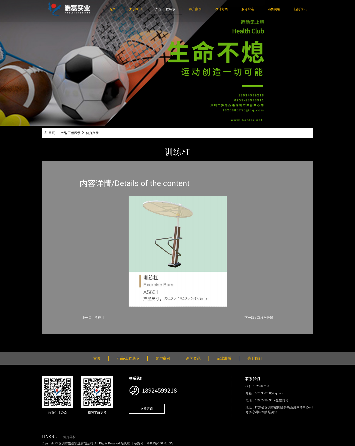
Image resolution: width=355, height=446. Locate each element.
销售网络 (274, 9)
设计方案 (221, 9)
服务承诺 (247, 9)
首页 (112, 9)
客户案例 (195, 9)
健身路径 (92, 133)
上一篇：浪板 (91, 317)
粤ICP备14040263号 (160, 443)
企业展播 (224, 358)
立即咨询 (146, 408)
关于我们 (135, 9)
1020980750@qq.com (269, 393)
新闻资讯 (300, 9)
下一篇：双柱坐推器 (259, 317)
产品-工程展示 (165, 9)
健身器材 (69, 437)
